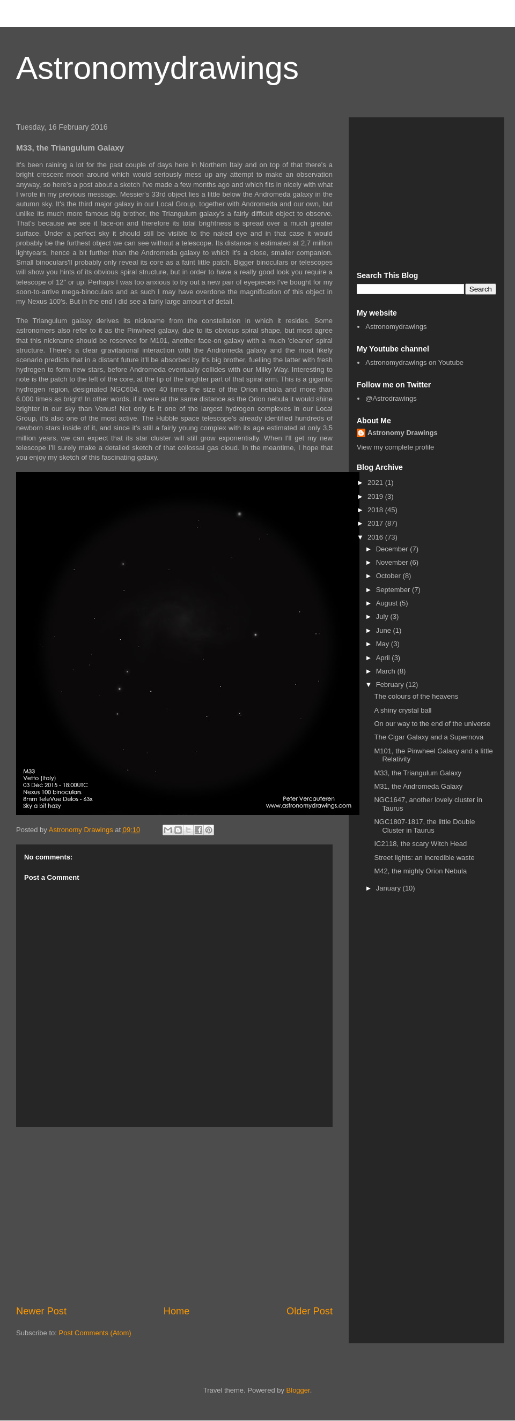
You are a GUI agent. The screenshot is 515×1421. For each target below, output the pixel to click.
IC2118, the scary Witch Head (420, 844)
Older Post (309, 1311)
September (394, 590)
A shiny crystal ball (402, 710)
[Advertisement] (174, 1216)
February (391, 684)
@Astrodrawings (391, 398)
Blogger (298, 1390)
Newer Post (41, 1311)
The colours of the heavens (416, 696)
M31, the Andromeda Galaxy (418, 786)
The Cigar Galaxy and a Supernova (428, 737)
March (387, 671)
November (393, 562)
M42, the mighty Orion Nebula (420, 871)
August (388, 603)
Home (177, 1311)
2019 (376, 496)
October (389, 576)
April (384, 658)
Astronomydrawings (157, 68)
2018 (376, 510)
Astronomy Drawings (402, 433)
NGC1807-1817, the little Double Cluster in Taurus (424, 826)
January (389, 888)
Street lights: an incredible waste (424, 858)
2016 (376, 537)
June (384, 630)
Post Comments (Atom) (95, 1333)
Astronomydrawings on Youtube (414, 362)
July (383, 616)
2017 (376, 523)
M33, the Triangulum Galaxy (417, 773)
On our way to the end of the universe (432, 724)
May (383, 644)
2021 (376, 482)
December (393, 549)
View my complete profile (395, 447)
